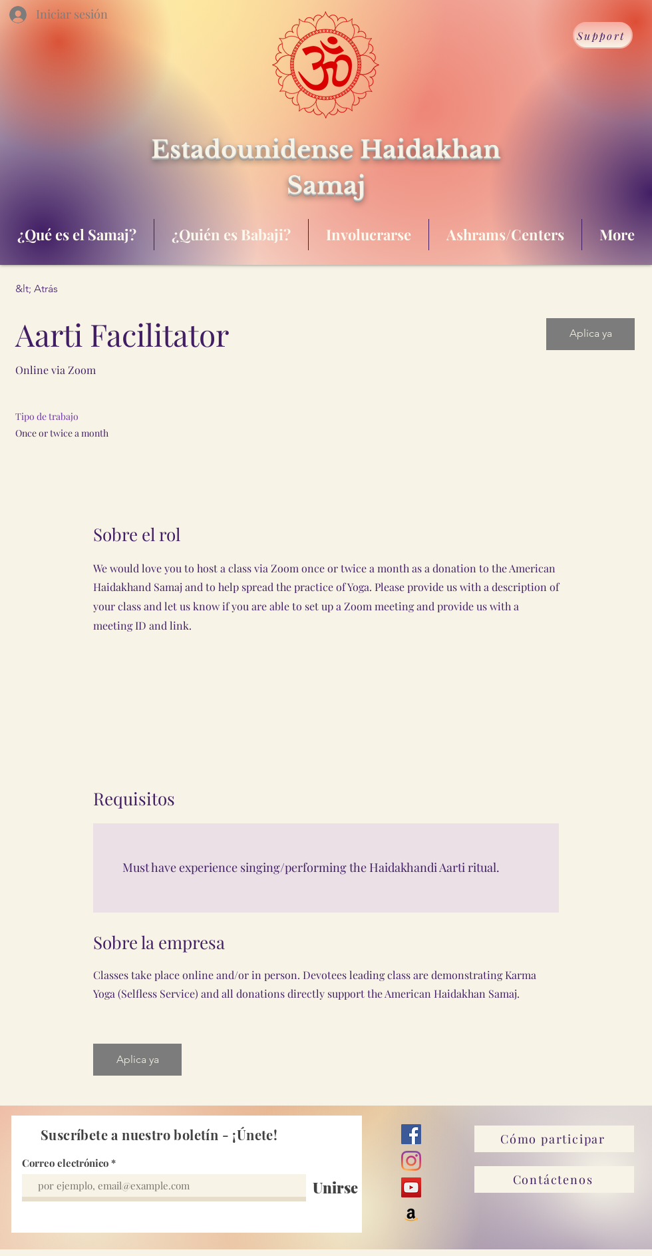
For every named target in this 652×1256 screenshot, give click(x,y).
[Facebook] (411, 1134)
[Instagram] (411, 1161)
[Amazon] (411, 1214)
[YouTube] (411, 1187)
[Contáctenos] (554, 1179)
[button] (590, 334)
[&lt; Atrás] (62, 289)
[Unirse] (335, 1187)
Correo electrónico (65, 1163)
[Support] (603, 35)
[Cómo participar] (554, 1139)
